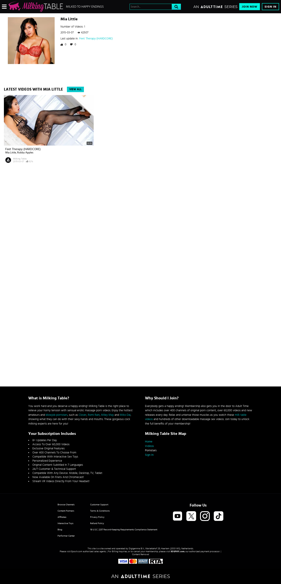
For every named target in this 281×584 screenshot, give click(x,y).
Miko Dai (125, 414)
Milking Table (20, 159)
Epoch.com (76, 551)
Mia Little (10, 152)
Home (148, 441)
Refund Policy (97, 523)
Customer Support (99, 504)
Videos (149, 446)
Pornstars (151, 450)
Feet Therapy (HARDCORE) (96, 38)
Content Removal (140, 554)
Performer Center (66, 536)
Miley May (107, 414)
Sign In (270, 6)
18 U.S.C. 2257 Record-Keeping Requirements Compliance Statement (123, 529)
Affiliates (62, 517)
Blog (60, 529)
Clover (82, 414)
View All (75, 89)
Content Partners (66, 511)
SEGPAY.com (177, 551)
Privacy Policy (97, 517)
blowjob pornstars (57, 414)
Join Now (249, 6)
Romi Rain (94, 414)
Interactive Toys (65, 523)
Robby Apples (25, 152)
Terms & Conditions (100, 511)
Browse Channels (66, 504)
